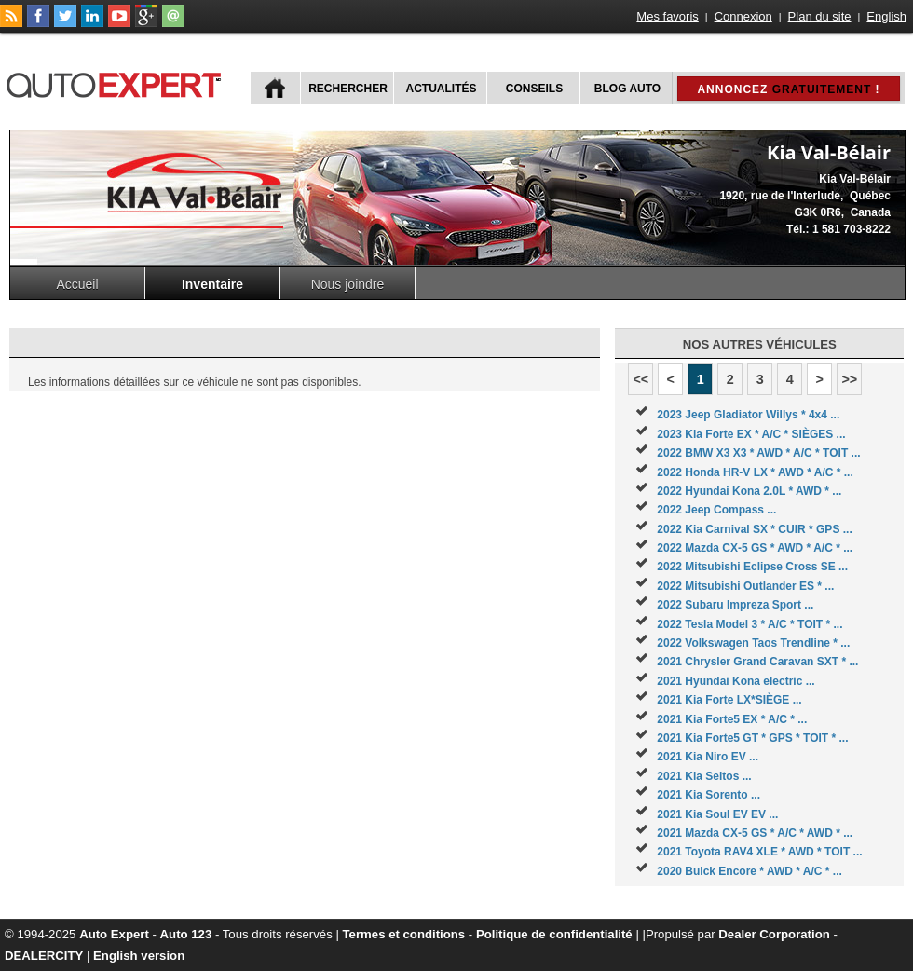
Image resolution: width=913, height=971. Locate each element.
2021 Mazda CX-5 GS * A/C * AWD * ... (754, 833)
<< (640, 379)
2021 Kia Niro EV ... (707, 756)
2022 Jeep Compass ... (716, 509)
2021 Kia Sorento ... (708, 794)
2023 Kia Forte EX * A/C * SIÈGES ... (751, 434)
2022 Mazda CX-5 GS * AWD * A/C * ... (754, 547)
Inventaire (212, 284)
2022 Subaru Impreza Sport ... (735, 604)
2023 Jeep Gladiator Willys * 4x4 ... (748, 414)
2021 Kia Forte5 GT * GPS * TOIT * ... (752, 738)
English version (138, 956)
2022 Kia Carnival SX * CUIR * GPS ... (754, 529)
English (886, 16)
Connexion (743, 16)
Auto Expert (114, 934)
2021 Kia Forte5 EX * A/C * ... (732, 719)
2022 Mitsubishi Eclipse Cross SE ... (752, 566)
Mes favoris (667, 16)
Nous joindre (348, 284)
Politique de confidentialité (554, 934)
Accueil (77, 284)
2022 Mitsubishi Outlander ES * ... (745, 586)
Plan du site (820, 16)
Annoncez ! (788, 89)
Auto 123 (186, 934)
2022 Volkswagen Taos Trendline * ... (753, 643)
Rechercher (348, 88)
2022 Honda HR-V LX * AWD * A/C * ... (754, 472)
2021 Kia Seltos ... (704, 776)
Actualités (441, 88)
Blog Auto (627, 88)
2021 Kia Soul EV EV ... (717, 814)
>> (849, 379)
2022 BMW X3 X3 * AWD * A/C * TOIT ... (758, 452)
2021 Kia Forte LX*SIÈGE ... (729, 699)
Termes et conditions (404, 934)
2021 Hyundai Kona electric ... (735, 681)
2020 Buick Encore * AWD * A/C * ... (749, 871)
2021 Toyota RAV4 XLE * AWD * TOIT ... (759, 851)
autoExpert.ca (117, 82)
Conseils (534, 88)
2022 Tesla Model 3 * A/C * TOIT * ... (749, 624)
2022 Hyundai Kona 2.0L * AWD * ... (749, 491)
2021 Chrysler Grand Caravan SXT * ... (757, 661)
